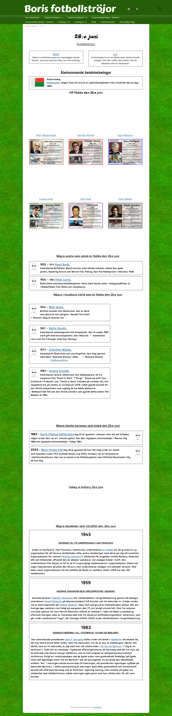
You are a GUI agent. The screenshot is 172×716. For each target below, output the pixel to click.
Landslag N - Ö (80, 22)
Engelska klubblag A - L (53, 18)
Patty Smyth (57, 328)
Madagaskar (53, 83)
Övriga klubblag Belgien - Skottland (105, 18)
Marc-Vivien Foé (52, 450)
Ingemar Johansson (62, 598)
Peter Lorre (62, 279)
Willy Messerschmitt (46, 135)
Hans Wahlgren (125, 135)
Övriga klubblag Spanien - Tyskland (39, 22)
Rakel (56, 54)
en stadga (107, 550)
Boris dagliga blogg (127, 22)
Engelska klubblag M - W (77, 18)
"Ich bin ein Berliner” (111, 646)
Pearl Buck (62, 264)
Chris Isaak (85, 199)
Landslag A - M (63, 22)
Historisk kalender (108, 22)
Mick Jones (56, 307)
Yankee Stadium (68, 605)
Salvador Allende (85, 135)
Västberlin (116, 639)
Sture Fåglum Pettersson (57, 434)
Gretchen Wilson (60, 349)
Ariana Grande (59, 371)
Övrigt (93, 22)
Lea (115, 54)
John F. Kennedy (74, 639)
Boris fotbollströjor (33, 18)
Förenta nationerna (72, 556)
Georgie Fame (46, 199)
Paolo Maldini (125, 199)
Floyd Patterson (53, 601)
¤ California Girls (58, 360)
